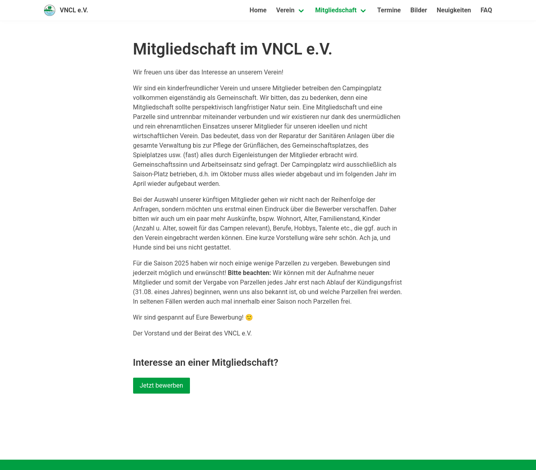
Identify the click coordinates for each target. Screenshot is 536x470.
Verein (285, 10)
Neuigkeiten (454, 10)
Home (258, 10)
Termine (389, 10)
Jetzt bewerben (161, 385)
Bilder (418, 10)
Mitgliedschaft (335, 10)
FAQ (486, 10)
